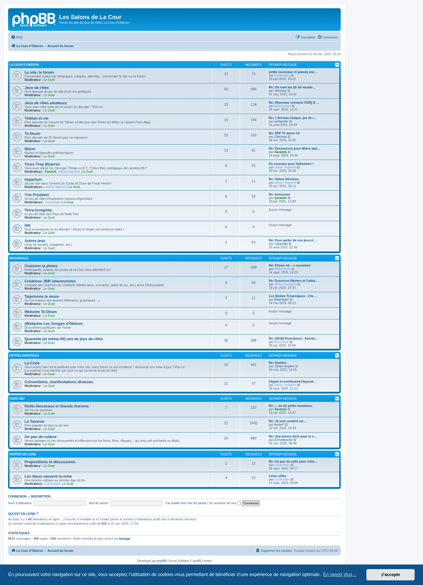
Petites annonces (24, 355)
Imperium (33, 179)
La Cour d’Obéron (24, 64)
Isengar (125, 538)
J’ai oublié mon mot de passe (185, 503)
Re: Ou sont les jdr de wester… (292, 87)
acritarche (281, 121)
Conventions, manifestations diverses (59, 382)
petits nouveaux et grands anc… (293, 72)
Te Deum (32, 133)
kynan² (279, 424)
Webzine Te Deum (41, 312)
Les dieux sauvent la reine (48, 476)
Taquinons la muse (42, 296)
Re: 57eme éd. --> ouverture (290, 265)
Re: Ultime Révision (284, 179)
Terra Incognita (38, 210)
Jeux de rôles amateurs (46, 103)
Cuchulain (282, 75)
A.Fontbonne (283, 439)
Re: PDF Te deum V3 (284, 133)
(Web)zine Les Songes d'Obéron (54, 323)
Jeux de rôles (37, 87)
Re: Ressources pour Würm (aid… (294, 148)
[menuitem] (17, 37)
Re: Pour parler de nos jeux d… (292, 240)
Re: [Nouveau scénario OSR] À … (294, 102)
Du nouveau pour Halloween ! (291, 163)
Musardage (19, 258)
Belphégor (281, 299)
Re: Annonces (279, 194)
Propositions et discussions (50, 462)
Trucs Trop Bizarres (42, 164)
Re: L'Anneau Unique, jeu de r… (293, 118)
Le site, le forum (39, 72)
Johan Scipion (284, 366)
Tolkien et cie (37, 118)
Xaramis (280, 152)
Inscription (41, 496)
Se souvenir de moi (225, 503)
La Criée (32, 363)
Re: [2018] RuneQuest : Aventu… (293, 338)
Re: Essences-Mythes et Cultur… (293, 280)
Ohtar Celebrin (285, 284)
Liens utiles (277, 476)
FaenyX (50, 171)
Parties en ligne (23, 454)
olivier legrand (69, 171)
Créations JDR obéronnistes (50, 281)
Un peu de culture (41, 437)
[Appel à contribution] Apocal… (292, 381)
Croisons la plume (41, 266)
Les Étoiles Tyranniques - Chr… (292, 296)
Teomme (280, 90)
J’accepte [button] (390, 574)
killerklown (282, 106)
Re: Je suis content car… (288, 421)
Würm (30, 149)
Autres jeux (35, 241)
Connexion (17, 496)
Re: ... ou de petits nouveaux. (291, 405)
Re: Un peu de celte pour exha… (293, 461)
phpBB (161, 560)
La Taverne (34, 421)
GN (27, 225)
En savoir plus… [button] (340, 574)
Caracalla (281, 243)
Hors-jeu (17, 398)
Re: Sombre (278, 362)
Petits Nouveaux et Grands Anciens (57, 406)
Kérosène (281, 342)
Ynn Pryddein (37, 195)
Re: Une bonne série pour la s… (293, 436)
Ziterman (280, 136)
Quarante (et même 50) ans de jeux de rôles (64, 339)
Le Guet (49, 79)
